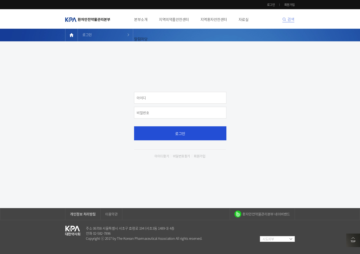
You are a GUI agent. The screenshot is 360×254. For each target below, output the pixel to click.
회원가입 (289, 4)
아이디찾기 (162, 156)
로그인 (271, 4)
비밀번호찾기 (181, 156)
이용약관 (111, 214)
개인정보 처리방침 (83, 214)
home (71, 35)
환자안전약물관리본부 (87, 19)
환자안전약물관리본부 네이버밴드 (266, 214)
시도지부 (268, 239)
